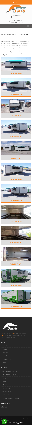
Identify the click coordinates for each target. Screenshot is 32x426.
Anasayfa (4, 346)
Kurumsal (5, 349)
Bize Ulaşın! (17, 15)
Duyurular (5, 356)
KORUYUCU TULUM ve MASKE (10, 398)
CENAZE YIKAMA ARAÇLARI (9, 371)
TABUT (4, 381)
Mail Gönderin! (17, 20)
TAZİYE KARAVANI (7, 395)
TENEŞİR (4, 385)
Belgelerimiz (5, 352)
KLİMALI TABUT (6, 388)
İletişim (4, 362)
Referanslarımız (6, 359)
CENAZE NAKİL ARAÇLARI (9, 375)
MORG (4, 378)
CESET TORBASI (6, 391)
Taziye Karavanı (16, 73)
